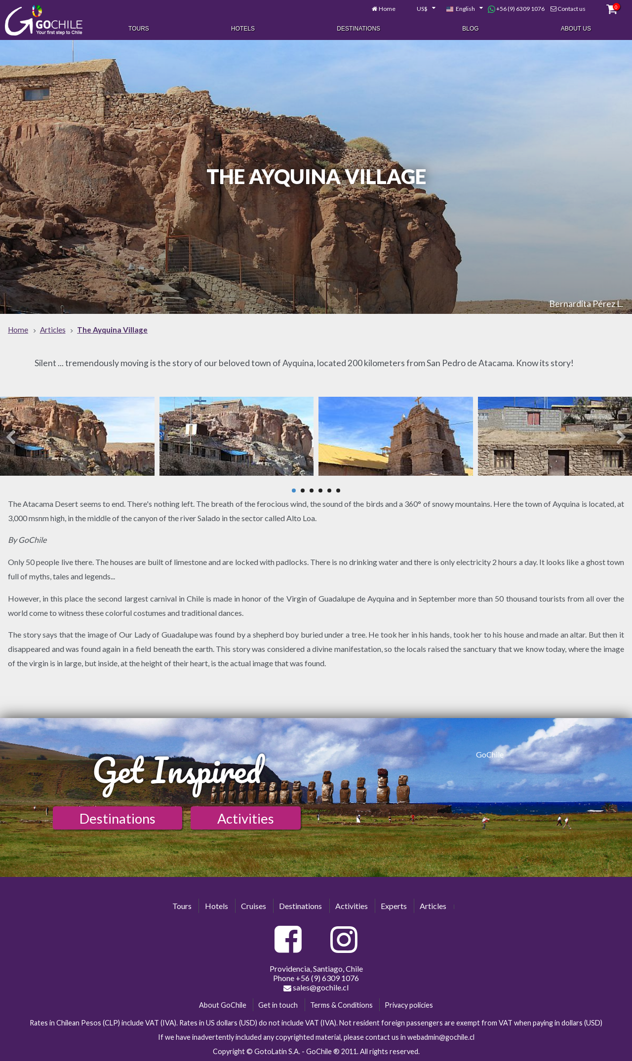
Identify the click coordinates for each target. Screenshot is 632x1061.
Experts (394, 905)
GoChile (490, 754)
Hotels (243, 28)
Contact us (571, 8)
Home (387, 8)
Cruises (253, 905)
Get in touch (278, 1005)
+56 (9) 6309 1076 (516, 9)
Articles (433, 905)
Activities (245, 818)
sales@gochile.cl (316, 987)
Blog (470, 28)
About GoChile (222, 1005)
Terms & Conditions (341, 1005)
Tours (138, 28)
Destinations (358, 28)
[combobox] (420, 9)
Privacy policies (409, 1005)
